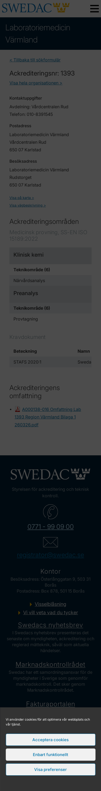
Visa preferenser (50, 769)
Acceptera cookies (50, 739)
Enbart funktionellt (50, 754)
